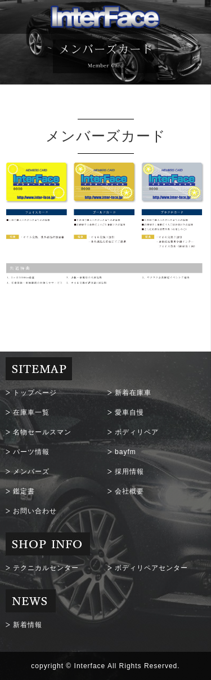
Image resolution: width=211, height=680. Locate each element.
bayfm (125, 452)
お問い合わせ (35, 511)
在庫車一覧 (31, 412)
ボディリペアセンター (151, 568)
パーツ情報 (31, 452)
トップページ (35, 393)
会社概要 (129, 491)
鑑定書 (24, 491)
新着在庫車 (133, 393)
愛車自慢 (129, 412)
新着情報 (27, 625)
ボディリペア (137, 432)
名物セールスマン (42, 432)
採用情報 (129, 471)
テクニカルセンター (46, 568)
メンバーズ (31, 471)
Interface (90, 666)
